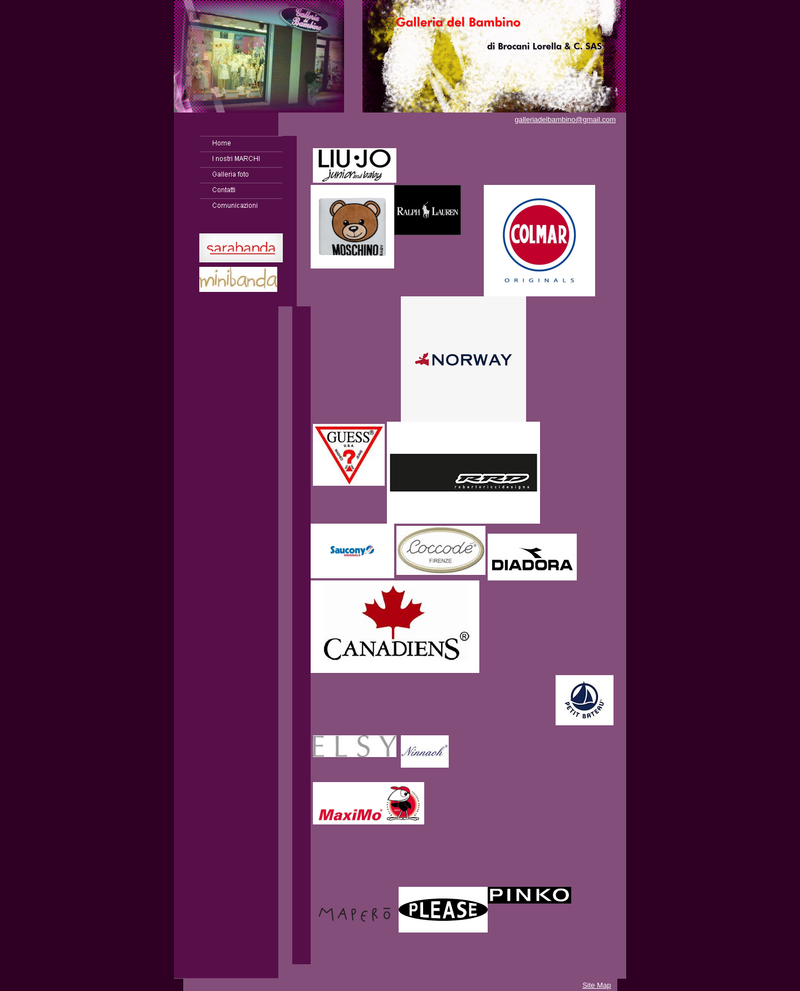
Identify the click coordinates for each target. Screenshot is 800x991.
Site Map (596, 985)
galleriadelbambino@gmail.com (565, 119)
